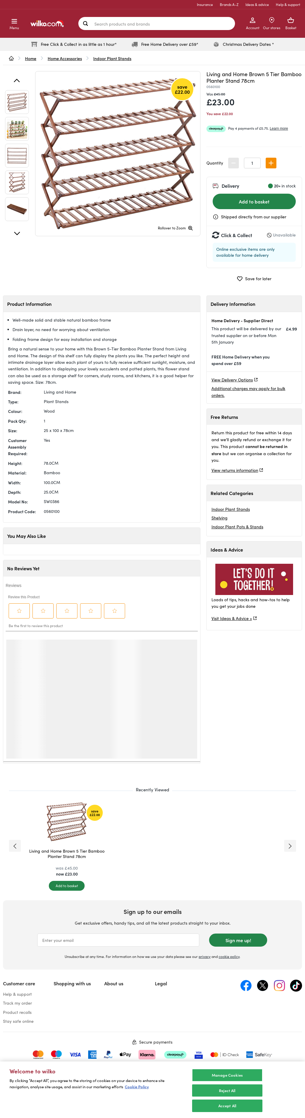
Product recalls (17, 1012)
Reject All (227, 1090)
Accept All (227, 1105)
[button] (271, 163)
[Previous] (17, 80)
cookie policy (229, 956)
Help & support (288, 4)
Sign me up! (238, 940)
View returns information (234, 470)
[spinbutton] (252, 163)
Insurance (205, 4)
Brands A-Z (229, 4)
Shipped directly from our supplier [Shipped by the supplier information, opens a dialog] (253, 217)
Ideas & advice (257, 4)
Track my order (17, 1003)
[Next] (17, 233)
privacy (205, 956)
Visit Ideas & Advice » (231, 618)
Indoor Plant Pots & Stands (237, 527)
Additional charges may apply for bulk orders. (248, 392)
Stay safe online (18, 1021)
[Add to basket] (67, 886)
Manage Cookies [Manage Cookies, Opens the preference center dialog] (227, 1075)
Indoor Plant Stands (230, 509)
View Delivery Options (232, 380)
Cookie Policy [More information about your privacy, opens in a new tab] (137, 1086)
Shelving (219, 518)
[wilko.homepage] (11, 58)
